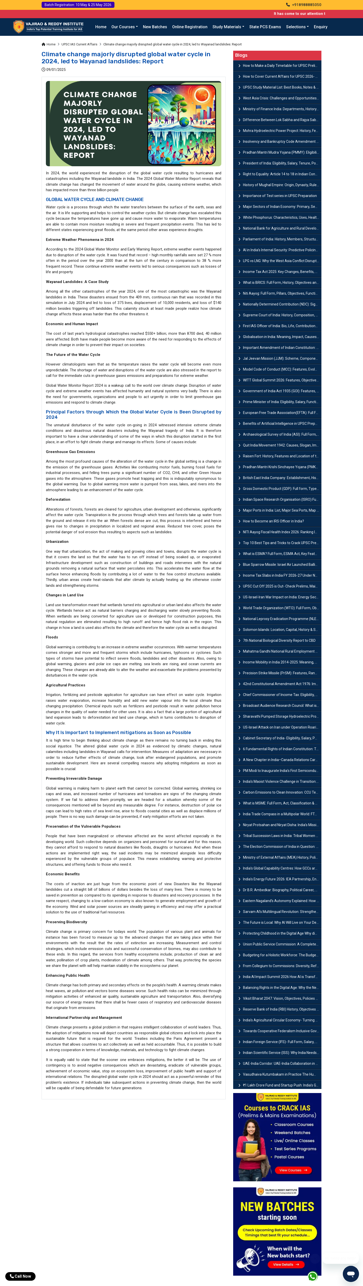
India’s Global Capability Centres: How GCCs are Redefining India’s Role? (282, 868)
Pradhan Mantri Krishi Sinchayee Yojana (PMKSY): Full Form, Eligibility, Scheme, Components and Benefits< (282, 467)
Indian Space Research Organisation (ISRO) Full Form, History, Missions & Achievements (282, 499)
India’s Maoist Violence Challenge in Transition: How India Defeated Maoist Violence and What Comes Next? (282, 781)
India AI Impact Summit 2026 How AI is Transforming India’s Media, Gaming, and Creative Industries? (282, 977)
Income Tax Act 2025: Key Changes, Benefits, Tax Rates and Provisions (282, 272)
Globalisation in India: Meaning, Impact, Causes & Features (282, 337)
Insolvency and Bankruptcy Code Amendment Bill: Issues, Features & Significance (282, 141)
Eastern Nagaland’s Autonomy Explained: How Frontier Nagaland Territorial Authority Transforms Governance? (282, 901)
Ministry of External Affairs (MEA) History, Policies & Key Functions (282, 857)
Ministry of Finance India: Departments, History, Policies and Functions (282, 109)
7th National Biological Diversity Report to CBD (279, 640)
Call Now (20, 1276)
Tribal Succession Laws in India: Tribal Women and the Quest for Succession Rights (282, 836)
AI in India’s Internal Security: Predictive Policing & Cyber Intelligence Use (282, 250)
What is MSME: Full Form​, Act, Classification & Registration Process (282, 803)
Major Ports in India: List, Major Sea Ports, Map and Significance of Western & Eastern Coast (282, 510)
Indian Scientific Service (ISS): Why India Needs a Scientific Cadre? (282, 1053)
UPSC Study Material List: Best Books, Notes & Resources (282, 87)
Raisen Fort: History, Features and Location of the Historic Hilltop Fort (282, 456)
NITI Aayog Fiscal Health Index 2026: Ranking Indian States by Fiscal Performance (282, 532)
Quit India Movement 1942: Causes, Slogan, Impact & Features (282, 445)
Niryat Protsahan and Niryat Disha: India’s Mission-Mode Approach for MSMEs (282, 825)
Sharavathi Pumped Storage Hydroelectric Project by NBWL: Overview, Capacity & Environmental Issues (282, 716)
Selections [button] (296, 26)
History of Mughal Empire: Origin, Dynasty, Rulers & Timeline (282, 185)
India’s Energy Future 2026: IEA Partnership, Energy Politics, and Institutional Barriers (282, 879)
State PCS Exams (265, 26)
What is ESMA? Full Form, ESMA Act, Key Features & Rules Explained (282, 554)
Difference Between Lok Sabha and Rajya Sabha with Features (282, 120)
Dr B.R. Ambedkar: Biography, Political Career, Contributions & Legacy (282, 890)
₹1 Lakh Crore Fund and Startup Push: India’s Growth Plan (282, 1085)
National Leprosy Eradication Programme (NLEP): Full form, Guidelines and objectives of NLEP (282, 619)
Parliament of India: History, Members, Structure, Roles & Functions (282, 239)
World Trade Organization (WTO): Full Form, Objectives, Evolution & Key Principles (282, 608)
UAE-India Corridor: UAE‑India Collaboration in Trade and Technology (282, 1063)
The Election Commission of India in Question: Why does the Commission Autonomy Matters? (282, 847)
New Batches (155, 26)
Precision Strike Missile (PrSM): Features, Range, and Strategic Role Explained (282, 673)
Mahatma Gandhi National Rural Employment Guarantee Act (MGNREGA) (282, 651)
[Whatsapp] (316, 1277)
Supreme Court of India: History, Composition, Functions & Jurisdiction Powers (282, 315)
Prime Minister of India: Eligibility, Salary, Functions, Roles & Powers (282, 402)
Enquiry (320, 26)
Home (100, 26)
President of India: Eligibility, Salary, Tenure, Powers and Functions (282, 163)
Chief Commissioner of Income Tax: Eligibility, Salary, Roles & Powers (282, 695)
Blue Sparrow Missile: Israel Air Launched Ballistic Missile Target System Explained (282, 565)
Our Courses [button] (123, 26)
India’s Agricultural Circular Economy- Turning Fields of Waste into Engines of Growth (282, 1020)
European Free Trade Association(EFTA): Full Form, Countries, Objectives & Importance (282, 413)
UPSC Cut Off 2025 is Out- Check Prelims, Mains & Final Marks (282, 586)
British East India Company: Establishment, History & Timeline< (282, 478)
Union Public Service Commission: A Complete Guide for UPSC (282, 944)
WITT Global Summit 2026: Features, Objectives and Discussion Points (282, 380)
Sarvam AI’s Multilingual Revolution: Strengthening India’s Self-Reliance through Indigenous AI (282, 912)
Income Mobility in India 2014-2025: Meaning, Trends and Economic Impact (282, 662)
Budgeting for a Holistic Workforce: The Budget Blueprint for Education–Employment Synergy (282, 955)
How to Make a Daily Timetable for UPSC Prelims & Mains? (282, 66)
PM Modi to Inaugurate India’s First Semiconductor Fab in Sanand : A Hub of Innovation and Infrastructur (282, 771)
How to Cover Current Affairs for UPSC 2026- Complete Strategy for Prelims (282, 76)
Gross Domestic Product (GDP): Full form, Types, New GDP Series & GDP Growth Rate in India (282, 489)
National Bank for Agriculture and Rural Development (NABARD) (282, 228)
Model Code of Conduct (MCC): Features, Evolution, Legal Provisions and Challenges (282, 369)
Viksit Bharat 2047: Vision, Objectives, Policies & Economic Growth (282, 998)
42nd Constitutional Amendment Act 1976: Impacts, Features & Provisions (282, 684)
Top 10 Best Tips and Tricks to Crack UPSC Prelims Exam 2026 (282, 543)
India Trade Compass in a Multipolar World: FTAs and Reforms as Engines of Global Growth (282, 814)
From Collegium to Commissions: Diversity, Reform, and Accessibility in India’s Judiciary (282, 966)
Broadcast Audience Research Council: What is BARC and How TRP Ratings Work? (282, 706)
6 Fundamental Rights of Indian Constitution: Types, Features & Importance (282, 749)
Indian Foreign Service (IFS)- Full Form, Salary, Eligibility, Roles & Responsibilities (282, 1042)
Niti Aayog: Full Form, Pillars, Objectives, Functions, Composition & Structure (282, 293)
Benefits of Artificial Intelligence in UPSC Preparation (282, 424)
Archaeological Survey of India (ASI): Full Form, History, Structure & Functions (282, 434)
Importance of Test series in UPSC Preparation (280, 196)
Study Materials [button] (227, 26)
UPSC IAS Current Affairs (79, 44)
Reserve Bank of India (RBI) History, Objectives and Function (282, 1009)
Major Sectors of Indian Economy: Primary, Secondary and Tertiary (282, 207)
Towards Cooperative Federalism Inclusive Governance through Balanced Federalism (282, 1031)
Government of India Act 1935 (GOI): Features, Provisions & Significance (282, 391)
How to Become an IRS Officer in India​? (273, 521)
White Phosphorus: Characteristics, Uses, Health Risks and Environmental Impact (282, 217)
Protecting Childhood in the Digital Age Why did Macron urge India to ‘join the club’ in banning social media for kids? (282, 933)
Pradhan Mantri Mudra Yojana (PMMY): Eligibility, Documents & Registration (282, 152)
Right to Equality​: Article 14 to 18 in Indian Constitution (282, 174)
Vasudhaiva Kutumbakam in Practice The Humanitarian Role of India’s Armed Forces (282, 1074)
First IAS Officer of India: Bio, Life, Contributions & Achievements (282, 326)
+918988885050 (303, 5)
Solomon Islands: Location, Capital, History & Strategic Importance (282, 630)
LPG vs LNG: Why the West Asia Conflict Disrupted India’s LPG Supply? (282, 261)
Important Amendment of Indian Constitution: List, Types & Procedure (282, 348)
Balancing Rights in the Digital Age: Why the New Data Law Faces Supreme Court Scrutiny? (282, 988)
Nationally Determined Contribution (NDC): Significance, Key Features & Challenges (282, 304)
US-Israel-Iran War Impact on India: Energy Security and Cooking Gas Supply (282, 597)
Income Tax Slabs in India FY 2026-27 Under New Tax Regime (282, 575)
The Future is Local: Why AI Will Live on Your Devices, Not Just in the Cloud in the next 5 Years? (282, 922)
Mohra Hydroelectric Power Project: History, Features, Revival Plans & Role (282, 131)
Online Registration (189, 26)
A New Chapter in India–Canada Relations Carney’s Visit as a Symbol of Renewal (282, 760)
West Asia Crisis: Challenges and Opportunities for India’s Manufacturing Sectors (282, 98)
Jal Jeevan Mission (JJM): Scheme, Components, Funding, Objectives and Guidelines (282, 358)
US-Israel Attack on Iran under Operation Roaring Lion (282, 727)
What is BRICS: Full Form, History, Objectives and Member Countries (282, 283)
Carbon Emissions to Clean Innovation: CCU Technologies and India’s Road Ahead (282, 792)
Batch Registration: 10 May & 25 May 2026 (78, 5)
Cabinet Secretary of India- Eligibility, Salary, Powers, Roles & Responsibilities (282, 738)
